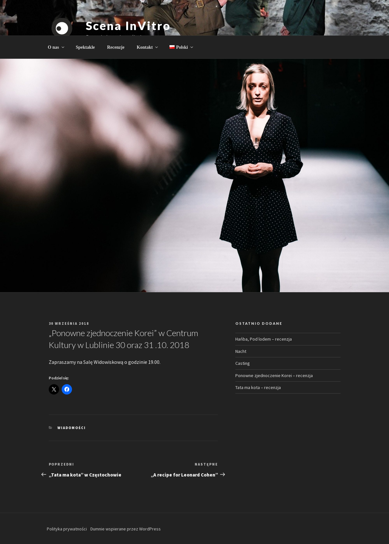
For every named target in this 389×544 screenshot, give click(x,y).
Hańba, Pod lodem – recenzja (263, 339)
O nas (56, 47)
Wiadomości (71, 428)
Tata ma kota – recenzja (258, 387)
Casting (242, 363)
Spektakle (85, 47)
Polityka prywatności (67, 529)
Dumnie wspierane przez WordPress (125, 529)
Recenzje (116, 47)
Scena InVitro (128, 25)
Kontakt (148, 47)
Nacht (240, 351)
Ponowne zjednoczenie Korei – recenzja (274, 375)
